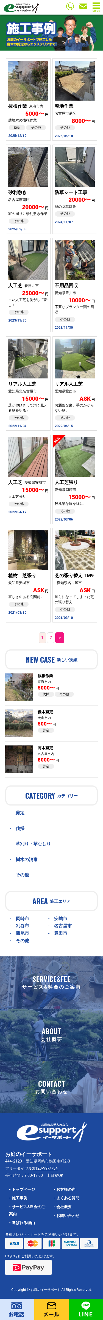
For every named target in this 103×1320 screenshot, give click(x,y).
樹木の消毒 (27, 859)
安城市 (60, 918)
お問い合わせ (66, 1215)
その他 (64, 694)
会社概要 (63, 1207)
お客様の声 (65, 1189)
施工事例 (18, 1198)
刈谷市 (22, 925)
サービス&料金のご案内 (27, 1210)
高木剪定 (45, 748)
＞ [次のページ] (60, 637)
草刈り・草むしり (33, 843)
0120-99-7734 (45, 1168)
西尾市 (22, 933)
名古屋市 (63, 925)
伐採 (46, 694)
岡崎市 (22, 918)
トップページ (22, 1189)
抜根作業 (45, 676)
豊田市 (60, 933)
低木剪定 (45, 712)
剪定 (46, 730)
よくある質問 (66, 1198)
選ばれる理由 (22, 1223)
